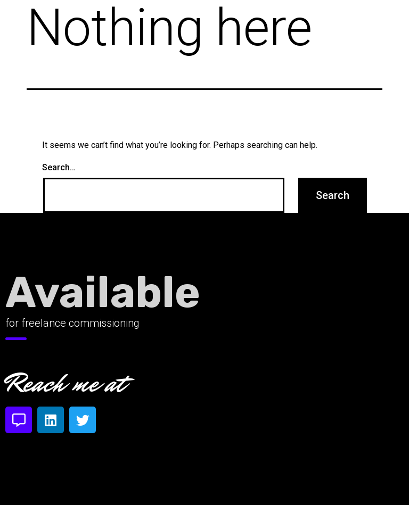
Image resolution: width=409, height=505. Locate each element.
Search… (59, 167)
